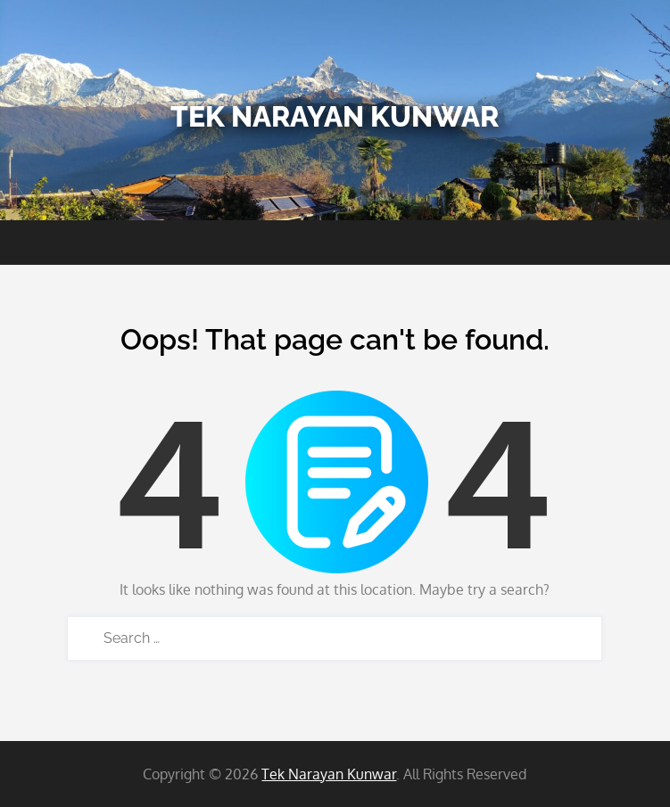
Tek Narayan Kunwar (334, 116)
